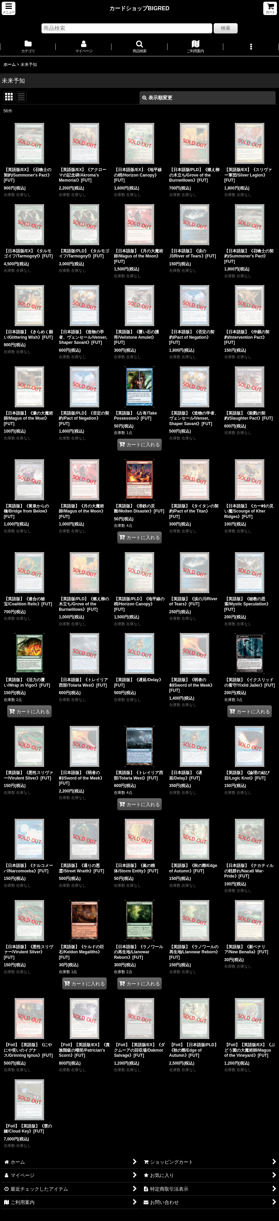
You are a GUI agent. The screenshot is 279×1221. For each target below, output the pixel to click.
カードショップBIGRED (139, 8)
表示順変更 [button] (157, 97)
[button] (8, 8)
